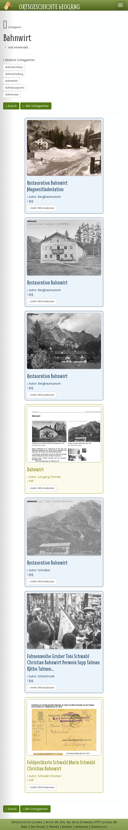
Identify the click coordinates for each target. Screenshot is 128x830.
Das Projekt (38, 827)
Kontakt (67, 827)
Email (24, 827)
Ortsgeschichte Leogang (49, 6)
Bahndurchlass (14, 67)
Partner (54, 827)
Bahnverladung (14, 74)
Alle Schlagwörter (36, 106)
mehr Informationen (41, 208)
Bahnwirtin (11, 81)
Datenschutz (99, 827)
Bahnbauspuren (14, 87)
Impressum (81, 827)
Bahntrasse (12, 94)
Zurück (11, 106)
